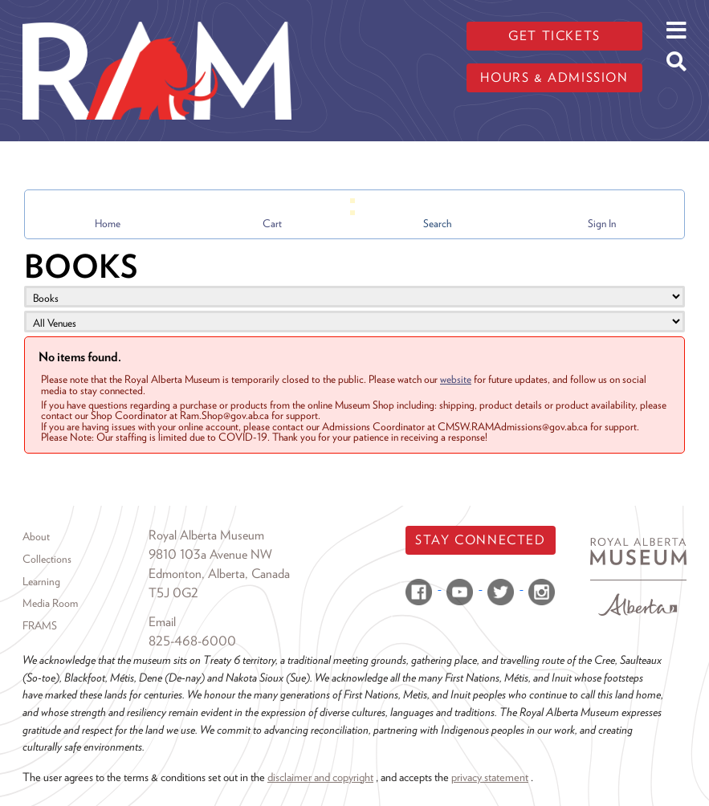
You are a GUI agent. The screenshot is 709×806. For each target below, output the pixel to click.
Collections (46, 558)
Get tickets (554, 35)
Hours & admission (554, 77)
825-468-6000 (192, 641)
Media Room (50, 602)
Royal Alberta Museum (206, 535)
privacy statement (489, 777)
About (36, 536)
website (455, 378)
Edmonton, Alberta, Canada (219, 573)
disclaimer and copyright (320, 777)
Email (162, 621)
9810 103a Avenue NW (210, 554)
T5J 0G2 (173, 592)
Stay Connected (480, 540)
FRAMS (39, 625)
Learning (41, 581)
